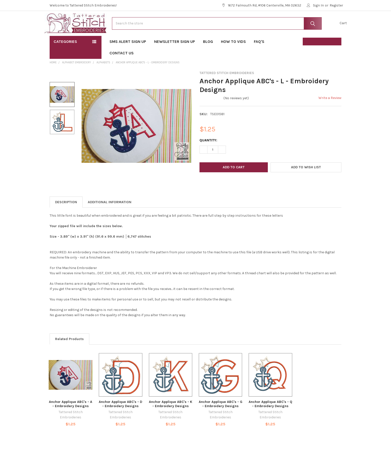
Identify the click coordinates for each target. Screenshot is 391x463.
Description (66, 218)
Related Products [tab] (69, 355)
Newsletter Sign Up (174, 57)
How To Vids (233, 57)
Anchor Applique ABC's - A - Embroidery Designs (70, 420)
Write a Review (329, 114)
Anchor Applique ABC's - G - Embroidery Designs (220, 420)
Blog (208, 57)
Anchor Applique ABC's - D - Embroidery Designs (120, 420)
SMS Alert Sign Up (127, 57)
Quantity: (208, 156)
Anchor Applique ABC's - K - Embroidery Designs (170, 420)
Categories (65, 57)
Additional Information (109, 218)
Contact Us (121, 69)
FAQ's (261, 57)
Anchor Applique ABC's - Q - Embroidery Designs (270, 420)
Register (336, 5)
